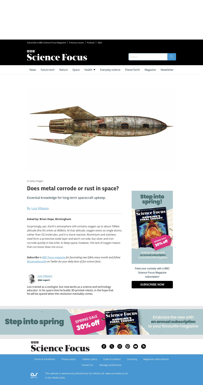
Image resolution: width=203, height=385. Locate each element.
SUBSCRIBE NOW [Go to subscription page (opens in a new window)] (152, 284)
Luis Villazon (45, 276)
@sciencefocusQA (36, 261)
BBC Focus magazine (53, 257)
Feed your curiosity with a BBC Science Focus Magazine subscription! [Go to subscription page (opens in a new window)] (152, 272)
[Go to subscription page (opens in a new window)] (152, 263)
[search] (171, 56)
